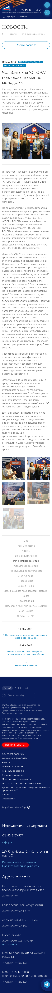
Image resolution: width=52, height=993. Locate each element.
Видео (26, 596)
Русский (7, 688)
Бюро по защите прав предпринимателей (26, 591)
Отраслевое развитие (26, 566)
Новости (13, 34)
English (18, 688)
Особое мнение (26, 586)
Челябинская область (14, 65)
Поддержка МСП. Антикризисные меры (26, 606)
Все (26, 540)
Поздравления (26, 601)
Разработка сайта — (16, 807)
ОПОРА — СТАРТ (26, 616)
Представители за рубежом (20, 866)
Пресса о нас (26, 581)
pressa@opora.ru (9, 944)
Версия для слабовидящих (15, 17)
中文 (27, 688)
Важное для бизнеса (26, 556)
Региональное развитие (32, 34)
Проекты (6, 794)
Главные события (26, 546)
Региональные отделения (19, 862)
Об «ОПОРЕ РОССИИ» (13, 754)
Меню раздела (26, 45)
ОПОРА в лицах (26, 576)
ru (47, 12)
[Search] (18, 695)
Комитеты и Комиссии (12, 767)
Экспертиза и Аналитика (13, 775)
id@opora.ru (9, 842)
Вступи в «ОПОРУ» (15, 744)
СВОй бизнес (26, 611)
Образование (8, 799)
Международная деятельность (26, 571)
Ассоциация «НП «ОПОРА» (14, 758)
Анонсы (26, 551)
